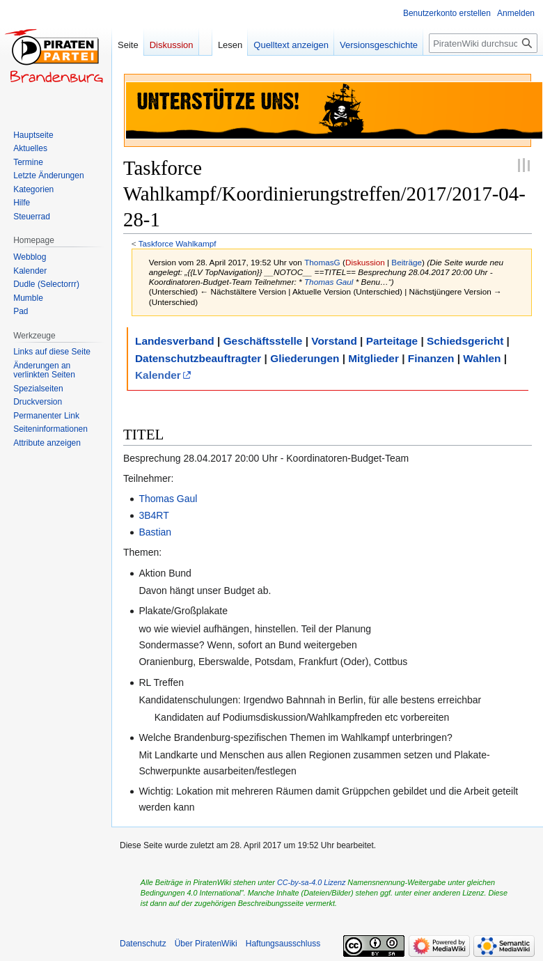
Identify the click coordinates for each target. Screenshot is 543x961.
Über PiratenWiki (206, 943)
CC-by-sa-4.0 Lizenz (311, 882)
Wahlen (482, 358)
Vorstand (334, 341)
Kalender (158, 375)
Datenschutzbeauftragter (198, 358)
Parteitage (392, 341)
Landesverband (174, 341)
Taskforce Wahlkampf (178, 243)
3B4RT (153, 515)
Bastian (155, 532)
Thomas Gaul (329, 281)
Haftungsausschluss (283, 943)
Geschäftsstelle (263, 341)
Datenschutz (143, 943)
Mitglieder (373, 358)
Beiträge (406, 262)
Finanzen (431, 358)
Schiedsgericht (465, 341)
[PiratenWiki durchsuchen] (483, 43)
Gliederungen (304, 358)
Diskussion (365, 262)
